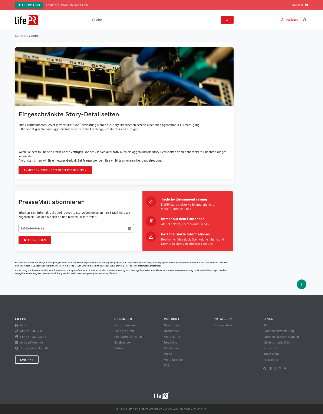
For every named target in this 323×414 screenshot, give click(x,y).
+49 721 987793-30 (33, 331)
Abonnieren (35, 240)
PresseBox (270, 359)
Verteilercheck (173, 359)
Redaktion (171, 348)
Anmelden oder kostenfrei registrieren (55, 170)
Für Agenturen (124, 331)
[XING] (285, 368)
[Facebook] (264, 368)
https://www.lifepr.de (34, 348)
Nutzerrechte (272, 348)
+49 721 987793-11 (33, 336)
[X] (280, 368)
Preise (168, 354)
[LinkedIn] (270, 368)
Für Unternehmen (126, 325)
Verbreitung (172, 336)
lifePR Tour (29, 5)
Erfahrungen (123, 342)
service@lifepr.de (108, 273)
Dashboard (171, 331)
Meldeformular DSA (276, 342)
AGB (266, 325)
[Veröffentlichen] (301, 284)
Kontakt (26, 359)
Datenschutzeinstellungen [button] (281, 336)
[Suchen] (227, 20)
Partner (119, 348)
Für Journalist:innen (128, 336)
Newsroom (171, 325)
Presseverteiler (224, 325)
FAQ (167, 365)
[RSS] (275, 368)
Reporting (170, 342)
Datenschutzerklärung (278, 331)
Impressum (271, 354)
